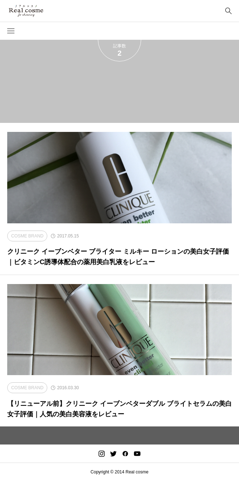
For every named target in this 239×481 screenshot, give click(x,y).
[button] (11, 31)
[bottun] (228, 11)
